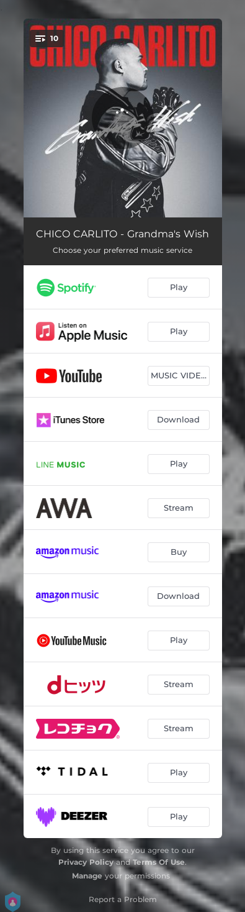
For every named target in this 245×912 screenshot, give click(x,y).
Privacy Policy (86, 862)
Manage (87, 875)
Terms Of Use (159, 862)
